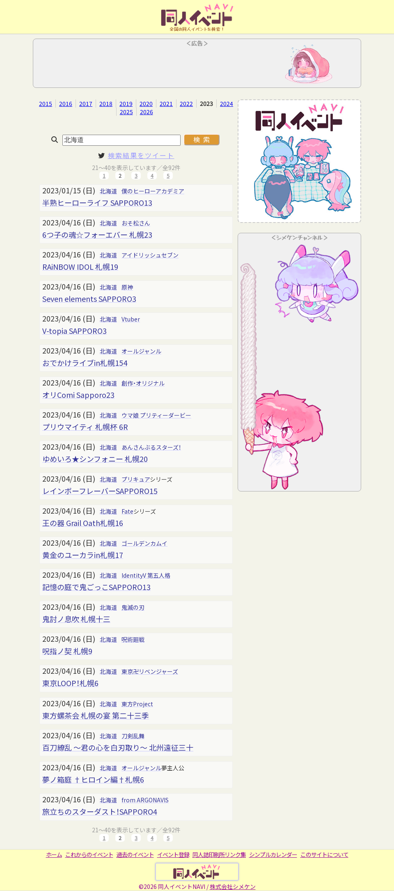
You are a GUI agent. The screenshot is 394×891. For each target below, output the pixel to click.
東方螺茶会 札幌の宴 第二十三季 (95, 715)
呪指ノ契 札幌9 (67, 650)
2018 (105, 103)
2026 (146, 112)
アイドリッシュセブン (150, 255)
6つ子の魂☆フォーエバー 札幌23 (97, 234)
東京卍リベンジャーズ (149, 671)
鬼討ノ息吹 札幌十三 (76, 618)
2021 (166, 103)
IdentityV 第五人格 (145, 575)
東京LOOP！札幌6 (70, 682)
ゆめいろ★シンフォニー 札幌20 (95, 458)
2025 (126, 112)
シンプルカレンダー (273, 854)
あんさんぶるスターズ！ (151, 447)
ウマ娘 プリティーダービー (156, 415)
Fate (127, 511)
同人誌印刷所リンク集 (219, 854)
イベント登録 (173, 854)
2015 (45, 103)
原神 (127, 287)
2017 (85, 103)
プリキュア (135, 479)
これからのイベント (89, 854)
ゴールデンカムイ (144, 543)
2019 (126, 103)
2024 (226, 103)
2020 (146, 103)
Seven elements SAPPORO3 (89, 298)
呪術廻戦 (132, 639)
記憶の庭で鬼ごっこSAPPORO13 (96, 586)
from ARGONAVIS (145, 800)
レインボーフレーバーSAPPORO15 (100, 490)
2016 (65, 103)
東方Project (137, 704)
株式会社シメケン (233, 886)
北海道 (108, 191)
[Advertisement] (197, 65)
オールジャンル (141, 351)
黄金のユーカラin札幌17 (82, 554)
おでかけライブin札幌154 (84, 362)
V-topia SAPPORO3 (74, 330)
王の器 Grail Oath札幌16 (82, 522)
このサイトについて (324, 854)
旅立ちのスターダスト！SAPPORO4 (99, 811)
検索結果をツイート (141, 155)
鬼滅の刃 (132, 607)
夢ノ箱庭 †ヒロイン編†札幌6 (93, 779)
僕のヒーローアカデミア (152, 191)
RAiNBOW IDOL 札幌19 (80, 266)
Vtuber (130, 319)
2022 (186, 103)
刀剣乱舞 (132, 736)
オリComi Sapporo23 (78, 394)
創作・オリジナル (143, 383)
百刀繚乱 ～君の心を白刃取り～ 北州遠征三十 (117, 747)
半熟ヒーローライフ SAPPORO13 (97, 202)
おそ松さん (135, 223)
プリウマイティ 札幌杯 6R (85, 426)
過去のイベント (135, 854)
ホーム (54, 854)
